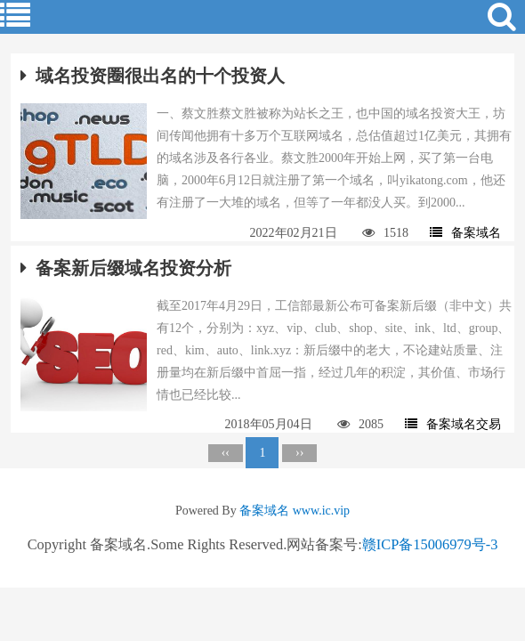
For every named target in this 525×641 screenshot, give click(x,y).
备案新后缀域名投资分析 (125, 268)
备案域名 (465, 232)
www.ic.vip (321, 510)
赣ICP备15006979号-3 (430, 544)
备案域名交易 (453, 424)
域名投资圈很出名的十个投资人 (152, 75)
